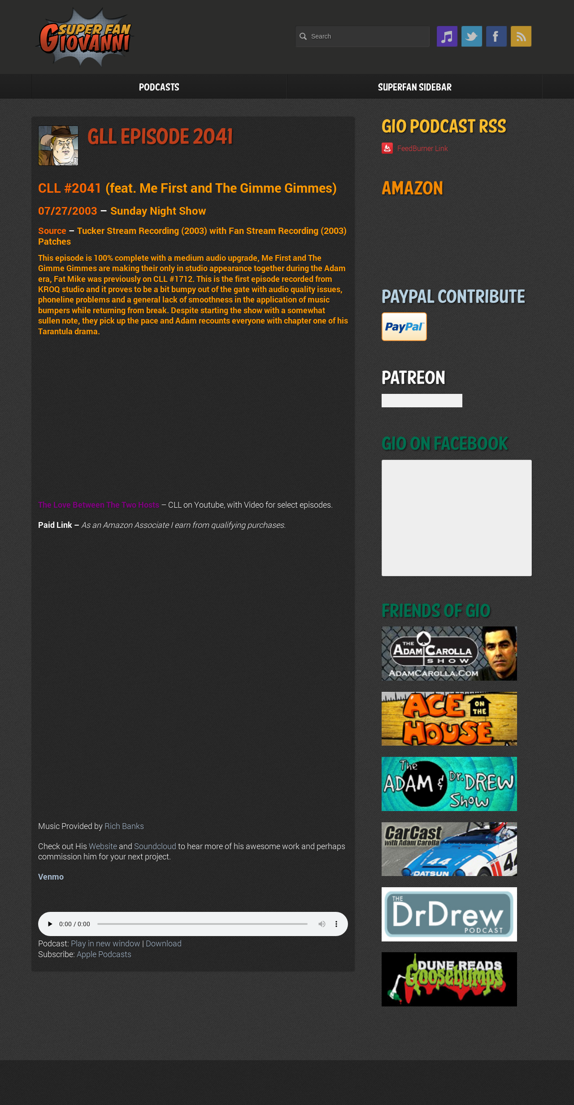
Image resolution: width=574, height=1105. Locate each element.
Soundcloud (155, 846)
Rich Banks (124, 825)
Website (103, 846)
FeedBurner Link (422, 148)
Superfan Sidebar (415, 87)
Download (164, 943)
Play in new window (105, 943)
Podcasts (159, 87)
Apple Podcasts (104, 954)
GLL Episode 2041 (160, 137)
